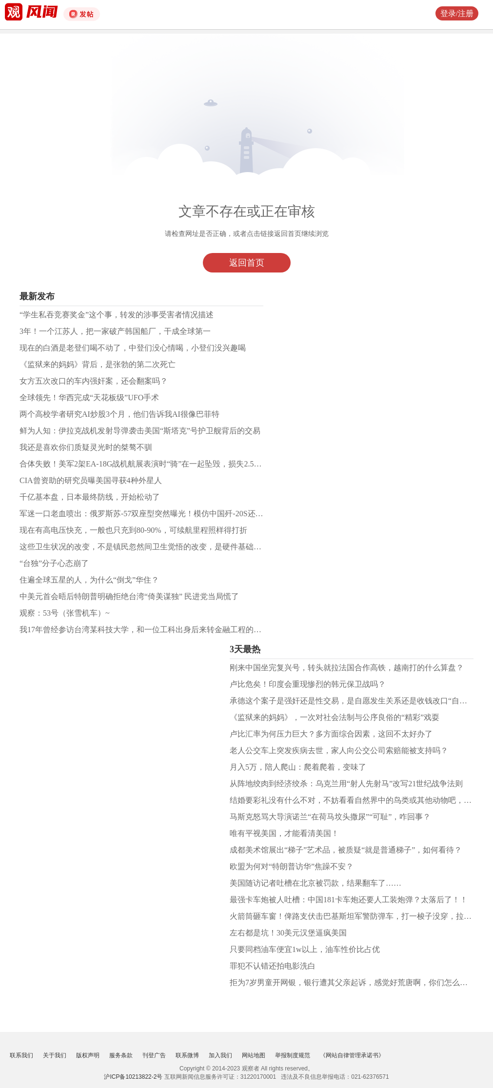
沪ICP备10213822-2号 (133, 1076)
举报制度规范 (292, 1055)
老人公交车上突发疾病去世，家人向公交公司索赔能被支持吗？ (339, 750)
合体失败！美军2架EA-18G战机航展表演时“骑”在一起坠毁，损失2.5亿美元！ (152, 464)
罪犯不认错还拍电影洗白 (273, 966)
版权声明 (87, 1055)
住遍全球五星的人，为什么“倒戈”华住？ (89, 580)
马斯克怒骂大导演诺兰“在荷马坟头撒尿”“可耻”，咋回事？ (330, 817)
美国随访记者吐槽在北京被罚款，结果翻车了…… (315, 883)
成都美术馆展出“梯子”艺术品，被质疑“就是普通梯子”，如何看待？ (346, 850)
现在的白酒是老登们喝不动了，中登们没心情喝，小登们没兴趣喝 (133, 348)
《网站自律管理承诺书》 (352, 1055)
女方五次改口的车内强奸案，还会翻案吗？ (94, 381)
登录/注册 (456, 13)
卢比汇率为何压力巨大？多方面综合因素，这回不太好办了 (331, 734)
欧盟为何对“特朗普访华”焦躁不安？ (292, 866)
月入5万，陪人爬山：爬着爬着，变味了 (298, 767)
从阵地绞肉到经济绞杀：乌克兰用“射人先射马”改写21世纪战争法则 (346, 783)
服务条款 (121, 1055)
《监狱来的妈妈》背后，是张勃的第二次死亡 (98, 364)
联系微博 (187, 1055)
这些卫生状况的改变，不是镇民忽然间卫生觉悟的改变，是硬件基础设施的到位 (156, 547)
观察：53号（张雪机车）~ (65, 613)
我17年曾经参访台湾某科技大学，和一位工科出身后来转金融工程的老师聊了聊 (156, 629)
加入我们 (220, 1055)
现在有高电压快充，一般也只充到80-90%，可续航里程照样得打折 (133, 530)
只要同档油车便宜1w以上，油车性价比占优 (305, 949)
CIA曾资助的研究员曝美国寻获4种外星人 (91, 480)
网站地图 (253, 1055)
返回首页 (246, 263)
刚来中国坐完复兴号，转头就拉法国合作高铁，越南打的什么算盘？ (347, 667)
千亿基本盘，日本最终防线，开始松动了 (90, 497)
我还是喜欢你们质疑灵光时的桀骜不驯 (86, 447)
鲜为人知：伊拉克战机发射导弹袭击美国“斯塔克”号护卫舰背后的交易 (140, 431)
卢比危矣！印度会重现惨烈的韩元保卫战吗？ (308, 684)
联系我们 (21, 1055)
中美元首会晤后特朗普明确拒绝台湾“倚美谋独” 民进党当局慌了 (129, 596)
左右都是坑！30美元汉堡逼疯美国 (288, 933)
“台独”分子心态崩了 (54, 563)
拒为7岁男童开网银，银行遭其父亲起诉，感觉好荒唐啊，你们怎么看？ (352, 982)
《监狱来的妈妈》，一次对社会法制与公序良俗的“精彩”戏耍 (334, 717)
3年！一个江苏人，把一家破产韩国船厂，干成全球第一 (115, 331)
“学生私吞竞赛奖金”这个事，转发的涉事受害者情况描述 (117, 315)
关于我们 (54, 1055)
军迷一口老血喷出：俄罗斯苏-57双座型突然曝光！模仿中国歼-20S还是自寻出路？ (161, 513)
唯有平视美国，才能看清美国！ (284, 833)
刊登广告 (154, 1055)
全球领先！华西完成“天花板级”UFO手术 (89, 397)
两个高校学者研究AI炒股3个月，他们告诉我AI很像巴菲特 (119, 414)
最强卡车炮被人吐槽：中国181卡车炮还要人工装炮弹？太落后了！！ (349, 899)
